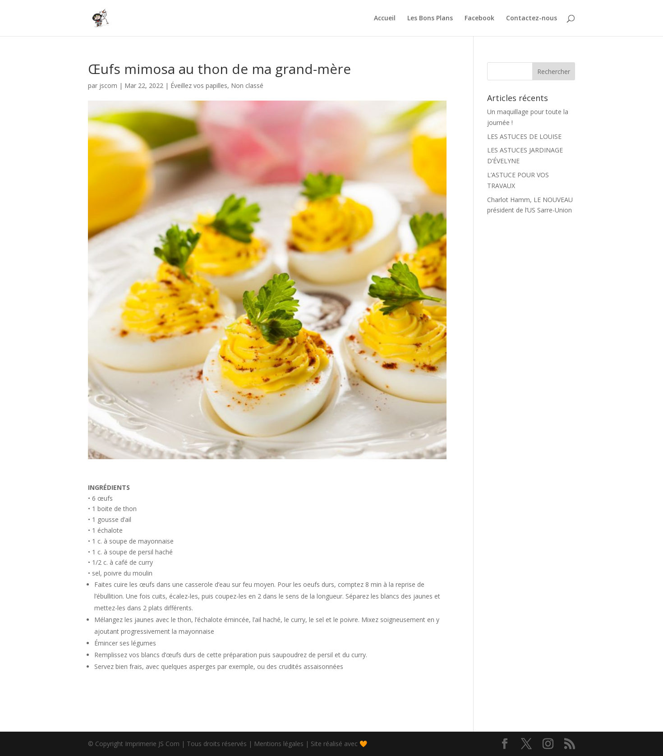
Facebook (479, 18)
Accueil (385, 18)
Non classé (247, 85)
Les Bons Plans (430, 18)
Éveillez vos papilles (198, 85)
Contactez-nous (531, 18)
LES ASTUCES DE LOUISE (524, 136)
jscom (108, 85)
